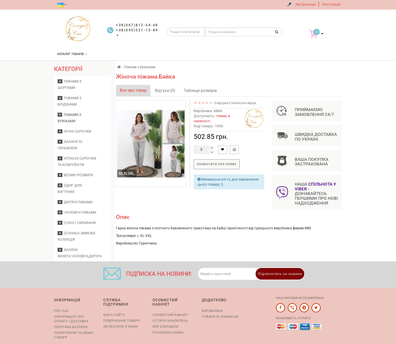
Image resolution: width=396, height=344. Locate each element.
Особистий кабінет (170, 315)
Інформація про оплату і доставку (71, 319)
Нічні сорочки (74, 131)
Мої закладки (165, 326)
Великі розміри (75, 175)
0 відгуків (220, 103)
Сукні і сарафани (77, 223)
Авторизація (305, 4)
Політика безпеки (71, 327)
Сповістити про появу (216, 164)
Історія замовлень (170, 321)
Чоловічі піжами (77, 212)
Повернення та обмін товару (73, 335)
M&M (218, 111)
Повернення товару (121, 321)
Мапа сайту (114, 315)
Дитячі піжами (75, 202)
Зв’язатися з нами (120, 326)
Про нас (61, 311)
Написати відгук (243, 103)
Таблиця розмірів (200, 90)
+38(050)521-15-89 (137, 30)
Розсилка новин (168, 332)
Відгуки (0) (165, 90)
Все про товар (133, 90)
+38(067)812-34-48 (137, 25)
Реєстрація (331, 4)
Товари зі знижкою (220, 316)
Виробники (212, 311)
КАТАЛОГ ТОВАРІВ (72, 54)
